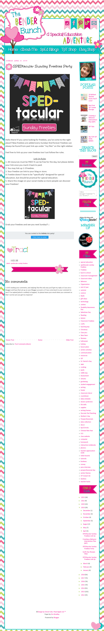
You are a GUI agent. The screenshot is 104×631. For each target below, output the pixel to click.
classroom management (89, 276)
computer (84, 439)
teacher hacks (85, 482)
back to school (86, 273)
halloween (84, 341)
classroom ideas (86, 279)
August (85, 524)
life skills (83, 405)
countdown (85, 396)
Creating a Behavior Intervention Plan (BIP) (89, 541)
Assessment (85, 376)
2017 (83, 578)
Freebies (84, 270)
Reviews (83, 338)
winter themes (86, 473)
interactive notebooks (88, 445)
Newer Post (10, 340)
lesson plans (85, 347)
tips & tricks (85, 428)
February (86, 567)
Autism (83, 318)
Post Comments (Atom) (23, 344)
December (87, 511)
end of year (85, 287)
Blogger (56, 618)
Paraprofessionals (87, 419)
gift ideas (84, 299)
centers (83, 305)
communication (86, 353)
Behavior (84, 281)
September (87, 521)
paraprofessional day (88, 470)
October (86, 517)
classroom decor (86, 393)
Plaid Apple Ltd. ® (60, 612)
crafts (83, 324)
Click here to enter (40, 237)
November (87, 514)
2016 (83, 581)
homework (84, 442)
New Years (84, 335)
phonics (83, 448)
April (85, 531)
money (83, 464)
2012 (83, 595)
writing (83, 387)
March (85, 564)
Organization (85, 284)
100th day (84, 373)
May (85, 528)
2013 (83, 592)
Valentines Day (86, 312)
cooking (83, 367)
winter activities (86, 350)
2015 (83, 585)
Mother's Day (85, 416)
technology (84, 302)
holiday (83, 344)
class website (85, 436)
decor (83, 425)
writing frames (86, 410)
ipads (82, 370)
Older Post (69, 340)
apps (82, 364)
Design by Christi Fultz (45, 612)
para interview (86, 467)
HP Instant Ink (85, 476)
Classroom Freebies (87, 321)
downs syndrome (87, 402)
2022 (83, 501)
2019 (83, 508)
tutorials (83, 459)
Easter (83, 390)
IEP (82, 358)
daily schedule (85, 399)
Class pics (84, 333)
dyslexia (83, 479)
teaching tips (85, 327)
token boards (85, 456)
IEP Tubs (91, 127)
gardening (84, 382)
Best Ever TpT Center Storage (92, 107)
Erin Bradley (55, 614)
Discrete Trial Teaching (88, 413)
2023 (83, 497)
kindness (84, 461)
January (83, 379)
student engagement (88, 384)
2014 (83, 588)
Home (40, 340)
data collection (86, 422)
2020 (83, 504)
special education (87, 262)
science (83, 293)
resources (84, 356)
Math (82, 296)
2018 (83, 575)
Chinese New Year (87, 431)
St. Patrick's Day (86, 361)
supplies (83, 408)
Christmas (84, 330)
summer (83, 290)
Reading (83, 315)
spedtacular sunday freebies (19, 263)
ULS (82, 433)
